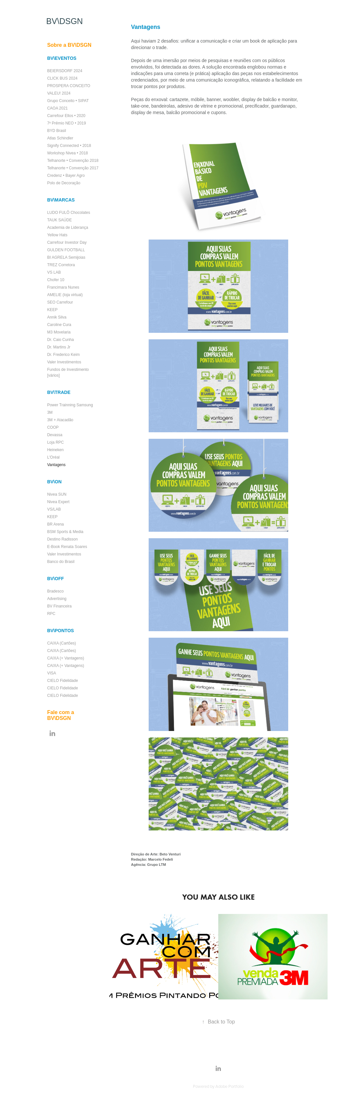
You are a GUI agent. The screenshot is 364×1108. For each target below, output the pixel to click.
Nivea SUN (56, 494)
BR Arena (55, 524)
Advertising (56, 598)
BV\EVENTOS (61, 58)
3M (50, 412)
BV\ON (54, 481)
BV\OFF (55, 578)
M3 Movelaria (59, 332)
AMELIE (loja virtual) (65, 295)
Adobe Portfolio (229, 1086)
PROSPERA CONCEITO (68, 86)
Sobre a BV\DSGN (69, 45)
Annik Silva (56, 317)
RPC (51, 613)
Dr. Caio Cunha (60, 339)
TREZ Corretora (61, 265)
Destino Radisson (62, 539)
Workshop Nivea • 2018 (67, 153)
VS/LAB (54, 509)
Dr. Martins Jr (58, 347)
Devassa (54, 435)
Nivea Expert (58, 502)
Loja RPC (55, 442)
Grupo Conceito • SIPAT (68, 100)
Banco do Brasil (60, 561)
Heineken (55, 450)
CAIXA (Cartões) (61, 643)
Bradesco (55, 591)
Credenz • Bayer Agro (66, 175)
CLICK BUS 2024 (62, 78)
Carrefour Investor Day (67, 242)
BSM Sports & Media (65, 531)
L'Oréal (53, 457)
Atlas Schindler (60, 138)
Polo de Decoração (63, 183)
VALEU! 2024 (59, 93)
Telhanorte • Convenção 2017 (73, 168)
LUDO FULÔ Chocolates (68, 212)
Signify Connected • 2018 (69, 145)
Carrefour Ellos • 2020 (66, 115)
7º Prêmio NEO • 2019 (66, 123)
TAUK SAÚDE (59, 220)
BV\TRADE (59, 392)
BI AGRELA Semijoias (66, 257)
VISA (51, 673)
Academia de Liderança (67, 227)
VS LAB (54, 272)
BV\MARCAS (61, 199)
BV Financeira (59, 606)
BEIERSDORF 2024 (64, 71)
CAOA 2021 (57, 108)
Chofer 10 (55, 280)
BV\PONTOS (60, 630)
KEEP (52, 309)
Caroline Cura (59, 324)
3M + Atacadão (60, 420)
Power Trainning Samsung (70, 405)
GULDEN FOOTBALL (66, 250)
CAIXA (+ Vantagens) (65, 658)
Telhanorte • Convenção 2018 (73, 160)
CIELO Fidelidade (62, 680)
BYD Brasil (56, 130)
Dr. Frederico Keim (63, 354)
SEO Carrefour (60, 302)
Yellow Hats (57, 235)
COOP (53, 427)
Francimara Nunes (63, 287)
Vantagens (56, 465)
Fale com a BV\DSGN (60, 715)
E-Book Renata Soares (67, 546)
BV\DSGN (64, 21)
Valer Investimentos (64, 362)
